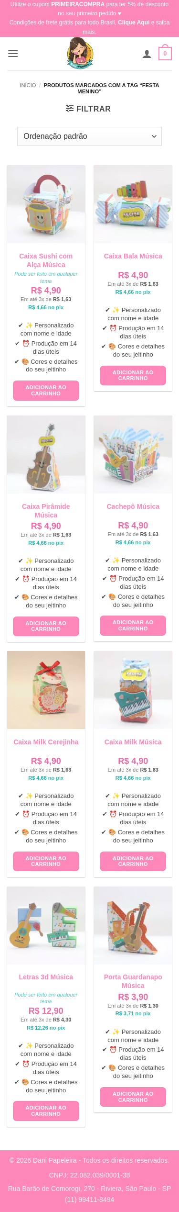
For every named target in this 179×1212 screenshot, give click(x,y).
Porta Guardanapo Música (133, 981)
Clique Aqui (133, 22)
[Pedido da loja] (89, 136)
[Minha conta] (147, 53)
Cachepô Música (133, 506)
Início (28, 85)
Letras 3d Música (46, 977)
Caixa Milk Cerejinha (45, 742)
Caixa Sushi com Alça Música (46, 260)
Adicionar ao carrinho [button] (46, 390)
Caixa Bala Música (133, 256)
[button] (13, 53)
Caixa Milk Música (133, 742)
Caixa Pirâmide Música (46, 511)
